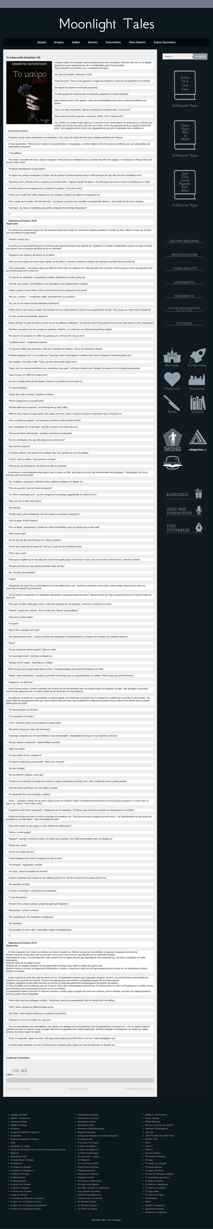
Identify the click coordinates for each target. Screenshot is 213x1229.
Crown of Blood (152, 1118)
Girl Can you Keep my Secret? (159, 1125)
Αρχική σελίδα (78, 1088)
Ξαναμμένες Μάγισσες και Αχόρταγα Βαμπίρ (98, 1135)
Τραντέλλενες (151, 1198)
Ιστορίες (59, 42)
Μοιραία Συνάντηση (87, 1132)
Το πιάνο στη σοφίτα (154, 1195)
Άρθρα (76, 42)
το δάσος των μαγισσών (156, 1212)
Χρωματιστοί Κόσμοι (154, 1209)
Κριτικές (93, 42)
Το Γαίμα (149, 1160)
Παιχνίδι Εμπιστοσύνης (88, 1167)
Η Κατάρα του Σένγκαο (20, 1167)
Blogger (117, 1220)
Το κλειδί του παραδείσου (156, 1184)
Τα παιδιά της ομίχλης (87, 1209)
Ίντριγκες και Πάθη (18, 1115)
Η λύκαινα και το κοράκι (21, 1191)
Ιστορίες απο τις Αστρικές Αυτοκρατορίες (28, 1205)
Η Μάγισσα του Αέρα (19, 1174)
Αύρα (12, 1142)
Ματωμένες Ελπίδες (87, 1121)
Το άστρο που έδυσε (154, 1170)
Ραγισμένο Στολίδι (86, 1177)
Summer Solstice (152, 1153)
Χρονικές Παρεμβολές (155, 1205)
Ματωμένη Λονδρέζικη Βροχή (91, 1128)
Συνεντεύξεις (113, 42)
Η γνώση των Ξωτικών (20, 1184)
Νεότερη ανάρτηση (18, 1088)
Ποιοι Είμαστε (137, 42)
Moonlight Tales (106, 23)
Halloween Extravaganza (156, 1128)
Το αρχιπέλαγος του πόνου (157, 1177)
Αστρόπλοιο (15, 1135)
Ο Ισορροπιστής (85, 1139)
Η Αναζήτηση (16, 1163)
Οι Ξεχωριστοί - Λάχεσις (88, 1156)
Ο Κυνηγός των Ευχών (88, 1142)
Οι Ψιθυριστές (84, 1160)
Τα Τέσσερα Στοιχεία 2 (88, 1205)
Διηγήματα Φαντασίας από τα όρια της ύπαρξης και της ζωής (37, 1149)
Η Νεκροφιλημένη (18, 1181)
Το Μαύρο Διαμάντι (153, 1167)
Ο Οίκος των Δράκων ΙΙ (88, 1149)
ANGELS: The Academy (156, 1115)
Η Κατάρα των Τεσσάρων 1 (22, 1170)
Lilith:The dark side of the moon (159, 1135)
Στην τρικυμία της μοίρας (89, 1191)
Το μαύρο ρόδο (20, 1074)
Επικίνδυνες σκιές (18, 1156)
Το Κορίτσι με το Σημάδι (155, 1163)
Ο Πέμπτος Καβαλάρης (88, 1153)
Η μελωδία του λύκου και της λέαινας (27, 1198)
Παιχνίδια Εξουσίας (86, 1170)
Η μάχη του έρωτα (18, 1195)
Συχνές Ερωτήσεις (165, 42)
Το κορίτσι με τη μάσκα (155, 1188)
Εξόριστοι (14, 1153)
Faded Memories (152, 1121)
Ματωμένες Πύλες (86, 1125)
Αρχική (41, 42)
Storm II (148, 1146)
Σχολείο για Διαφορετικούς (89, 1195)
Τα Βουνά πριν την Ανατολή (90, 1198)
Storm (148, 1142)
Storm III (149, 1149)
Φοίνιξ (148, 1201)
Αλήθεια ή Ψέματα (18, 1125)
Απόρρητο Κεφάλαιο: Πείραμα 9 (24, 1132)
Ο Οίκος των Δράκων (87, 1146)
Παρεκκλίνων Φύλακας (88, 1174)
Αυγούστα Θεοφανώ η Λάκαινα (24, 1139)
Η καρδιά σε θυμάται (19, 1188)
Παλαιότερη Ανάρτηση (140, 1088)
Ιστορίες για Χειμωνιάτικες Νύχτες (25, 1209)
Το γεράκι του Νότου (154, 1181)
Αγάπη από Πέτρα (18, 1121)
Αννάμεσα (15, 1128)
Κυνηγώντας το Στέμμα (88, 1118)
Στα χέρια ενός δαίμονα (88, 1184)
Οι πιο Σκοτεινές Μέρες (88, 1163)
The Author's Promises (155, 1156)
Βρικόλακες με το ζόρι (20, 1146)
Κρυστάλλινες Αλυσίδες (88, 1115)
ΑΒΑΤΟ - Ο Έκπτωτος (20, 1118)
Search (200, 56)
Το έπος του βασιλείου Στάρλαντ (159, 1174)
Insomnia (149, 1132)
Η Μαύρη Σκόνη (17, 1177)
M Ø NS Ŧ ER (151, 1139)
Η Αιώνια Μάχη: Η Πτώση (22, 1160)
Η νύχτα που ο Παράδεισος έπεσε (25, 1201)
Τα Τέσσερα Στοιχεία (87, 1201)
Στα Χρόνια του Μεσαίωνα (89, 1181)
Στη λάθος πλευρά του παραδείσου (93, 1188)
